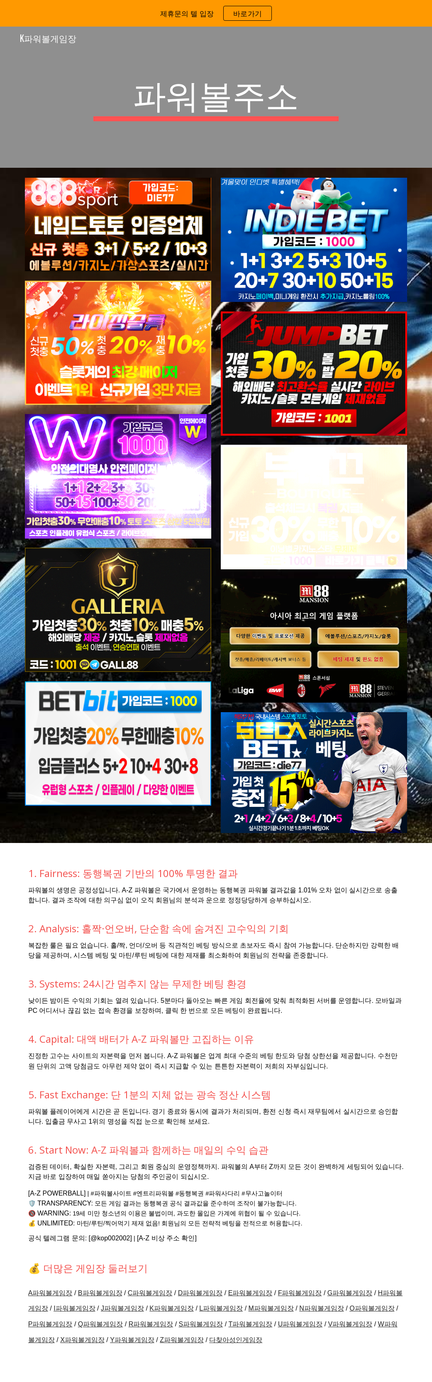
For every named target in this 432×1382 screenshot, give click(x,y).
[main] (216, 97)
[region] (216, 13)
